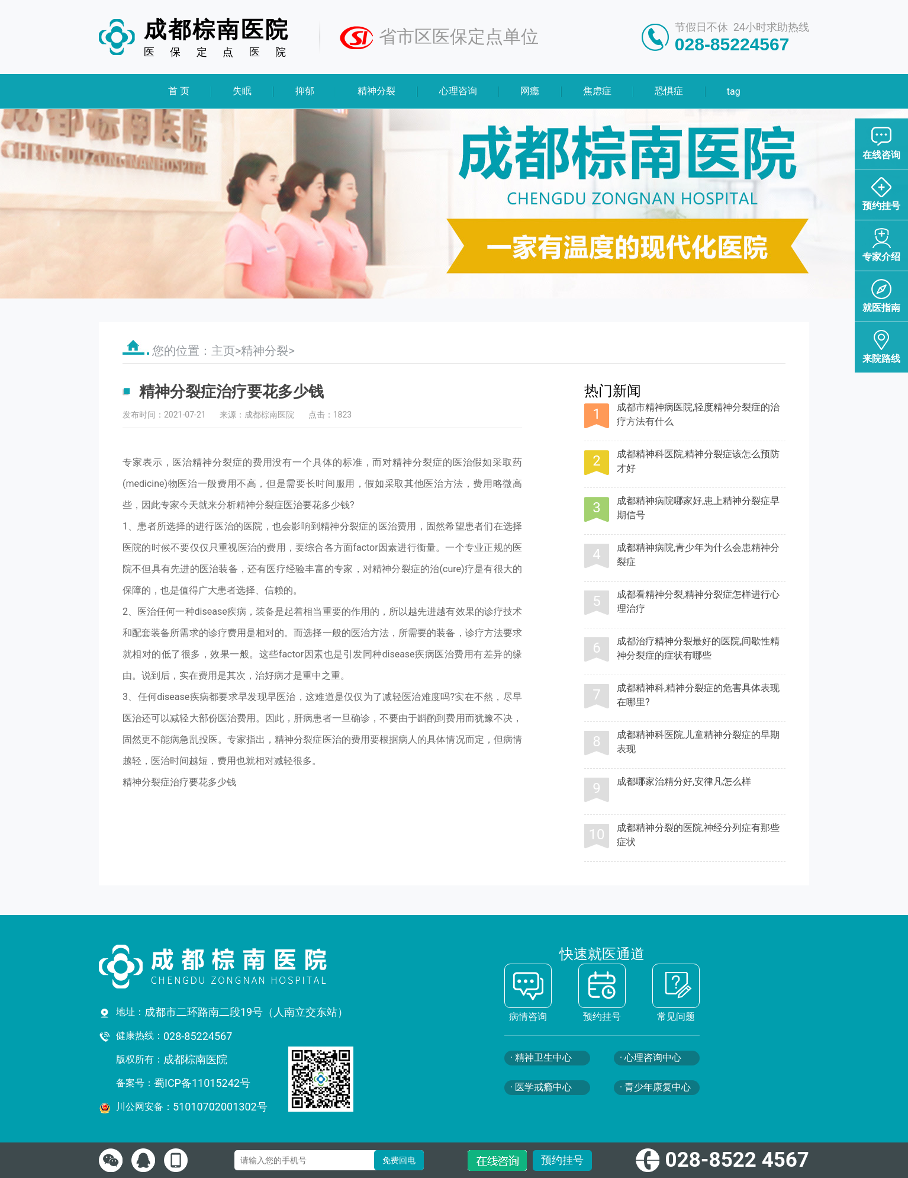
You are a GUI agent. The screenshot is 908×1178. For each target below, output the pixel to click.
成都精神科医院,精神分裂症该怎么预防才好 (698, 461)
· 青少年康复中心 (655, 1087)
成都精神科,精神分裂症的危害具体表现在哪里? (698, 695)
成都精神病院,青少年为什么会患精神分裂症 (698, 554)
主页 (223, 351)
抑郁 (304, 91)
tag (733, 91)
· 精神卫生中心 (541, 1057)
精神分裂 (376, 91)
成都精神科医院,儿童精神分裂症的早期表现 (698, 742)
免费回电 (399, 1160)
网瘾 (529, 91)
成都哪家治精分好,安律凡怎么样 (684, 781)
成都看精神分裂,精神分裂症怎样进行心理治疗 (698, 601)
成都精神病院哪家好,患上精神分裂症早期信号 (698, 508)
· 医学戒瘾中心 (541, 1087)
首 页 (178, 91)
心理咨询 (458, 91)
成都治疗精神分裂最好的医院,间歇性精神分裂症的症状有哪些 (698, 648)
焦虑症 (596, 91)
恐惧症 (669, 91)
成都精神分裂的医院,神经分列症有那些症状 (698, 835)
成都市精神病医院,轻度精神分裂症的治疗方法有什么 (698, 414)
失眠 (242, 91)
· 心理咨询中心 (650, 1057)
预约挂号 (562, 1160)
